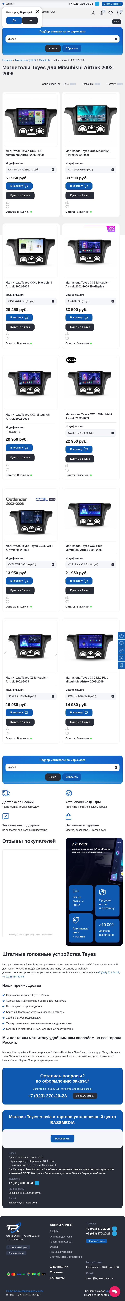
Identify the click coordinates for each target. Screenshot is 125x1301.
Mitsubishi (44, 60)
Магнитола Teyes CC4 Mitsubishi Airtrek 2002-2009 (87, 153)
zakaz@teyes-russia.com (23, 1202)
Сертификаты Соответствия (66, 1257)
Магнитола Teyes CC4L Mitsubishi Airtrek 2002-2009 (29, 284)
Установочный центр (18, 1247)
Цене (66, 84)
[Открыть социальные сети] (114, 1291)
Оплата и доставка (61, 1236)
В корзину (16, 186)
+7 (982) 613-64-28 (108, 972)
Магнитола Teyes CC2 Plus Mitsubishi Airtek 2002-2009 (83, 547)
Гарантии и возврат (61, 1241)
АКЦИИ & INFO (61, 1225)
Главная (7, 60)
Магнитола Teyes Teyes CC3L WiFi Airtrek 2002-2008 (29, 547)
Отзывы (54, 1246)
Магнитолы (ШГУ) (25, 60)
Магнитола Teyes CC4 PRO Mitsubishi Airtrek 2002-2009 (25, 153)
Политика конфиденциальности (24, 1291)
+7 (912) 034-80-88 (13, 976)
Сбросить (72, 48)
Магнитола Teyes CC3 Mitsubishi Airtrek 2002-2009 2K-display (87, 284)
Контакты (57, 1278)
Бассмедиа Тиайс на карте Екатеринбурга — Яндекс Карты (30, 935)
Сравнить (7, 202)
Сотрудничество (16, 1253)
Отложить (7, 207)
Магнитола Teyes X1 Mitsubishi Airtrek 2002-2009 (27, 679)
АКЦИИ (54, 1231)
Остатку (111, 84)
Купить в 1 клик (20, 195)
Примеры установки (61, 1252)
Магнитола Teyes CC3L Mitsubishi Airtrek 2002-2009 (88, 416)
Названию (88, 84)
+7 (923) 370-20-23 (81, 3)
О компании (59, 1266)
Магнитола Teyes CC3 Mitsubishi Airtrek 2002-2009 (28, 416)
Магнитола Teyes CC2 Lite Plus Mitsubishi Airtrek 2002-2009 (86, 679)
